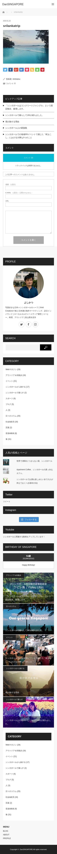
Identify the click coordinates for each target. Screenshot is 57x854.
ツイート (6, 501)
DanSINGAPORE (26, 849)
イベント (9, 381)
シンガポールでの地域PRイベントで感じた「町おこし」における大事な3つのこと (28, 136)
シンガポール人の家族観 (16, 128)
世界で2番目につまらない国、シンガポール (34, 461)
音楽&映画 (10, 433)
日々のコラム (11, 416)
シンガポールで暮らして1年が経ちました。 (24, 115)
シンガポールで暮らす (15, 393)
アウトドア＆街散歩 (14, 375)
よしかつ (28, 302)
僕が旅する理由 (12, 121)
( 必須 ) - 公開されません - (18, 193)
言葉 (7, 427)
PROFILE (7, 838)
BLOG (5, 831)
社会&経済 (10, 422)
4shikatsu (16, 79)
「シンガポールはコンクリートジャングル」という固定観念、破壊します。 (29, 107)
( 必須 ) (10, 184)
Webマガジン (11, 369)
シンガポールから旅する (16, 387)
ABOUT (6, 835)
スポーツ (9, 398)
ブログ (8, 404)
